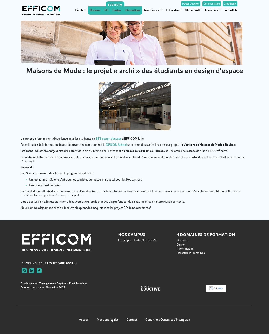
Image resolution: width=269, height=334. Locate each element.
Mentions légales (107, 320)
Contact (132, 320)
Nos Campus (151, 10)
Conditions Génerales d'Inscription (167, 320)
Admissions (211, 10)
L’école (79, 10)
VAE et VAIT (193, 10)
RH (106, 10)
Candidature (230, 3)
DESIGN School (116, 145)
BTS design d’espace (108, 139)
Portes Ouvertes (190, 3)
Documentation (211, 3)
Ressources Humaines (191, 253)
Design (116, 10)
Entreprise (172, 10)
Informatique (132, 10)
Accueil (84, 320)
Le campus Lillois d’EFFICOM (137, 240)
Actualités (231, 10)
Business (95, 10)
